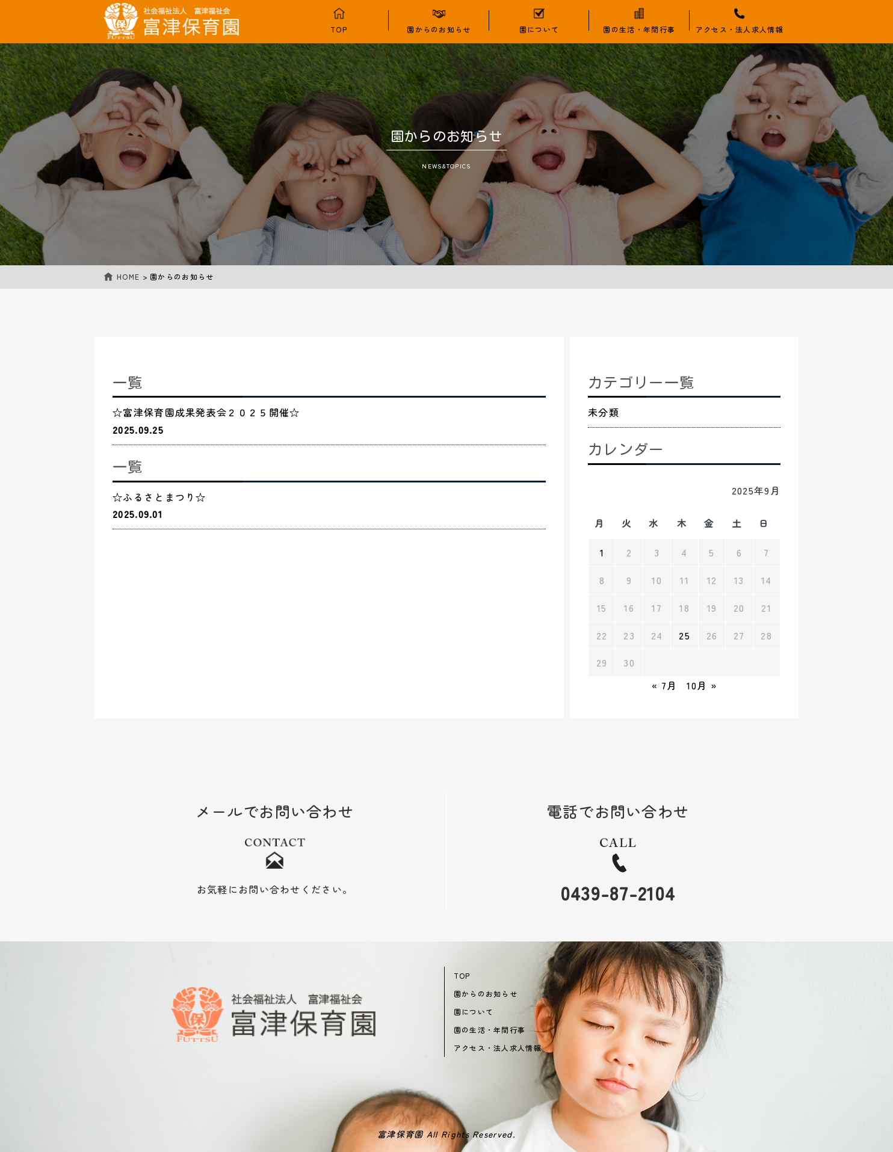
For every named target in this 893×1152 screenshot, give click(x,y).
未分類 (603, 412)
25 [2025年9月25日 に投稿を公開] (684, 635)
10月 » (702, 685)
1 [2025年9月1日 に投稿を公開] (602, 552)
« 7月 (664, 685)
